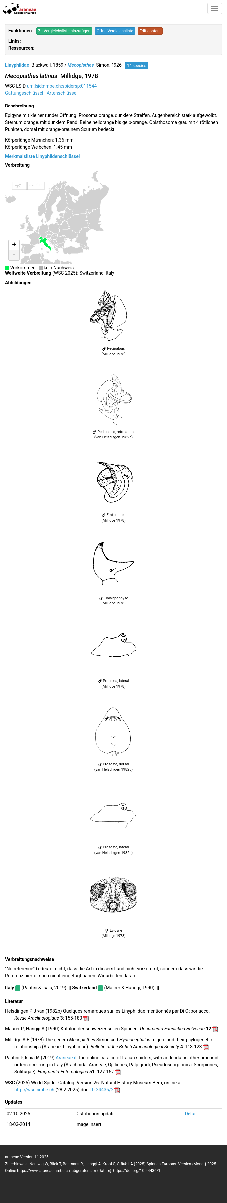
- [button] (14, 255)
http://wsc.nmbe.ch (34, 1089)
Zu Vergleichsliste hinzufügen (64, 31)
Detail (191, 1113)
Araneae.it (66, 1057)
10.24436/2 (101, 1089)
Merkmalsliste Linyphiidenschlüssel (42, 156)
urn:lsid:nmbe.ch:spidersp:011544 (62, 86)
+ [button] (14, 245)
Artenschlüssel (62, 93)
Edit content (150, 31)
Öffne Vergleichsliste (115, 31)
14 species (136, 65)
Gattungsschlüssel (24, 93)
